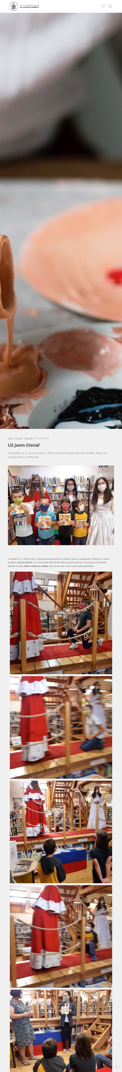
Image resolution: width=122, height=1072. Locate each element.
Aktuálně (28, 438)
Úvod (10, 438)
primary (18, 438)
